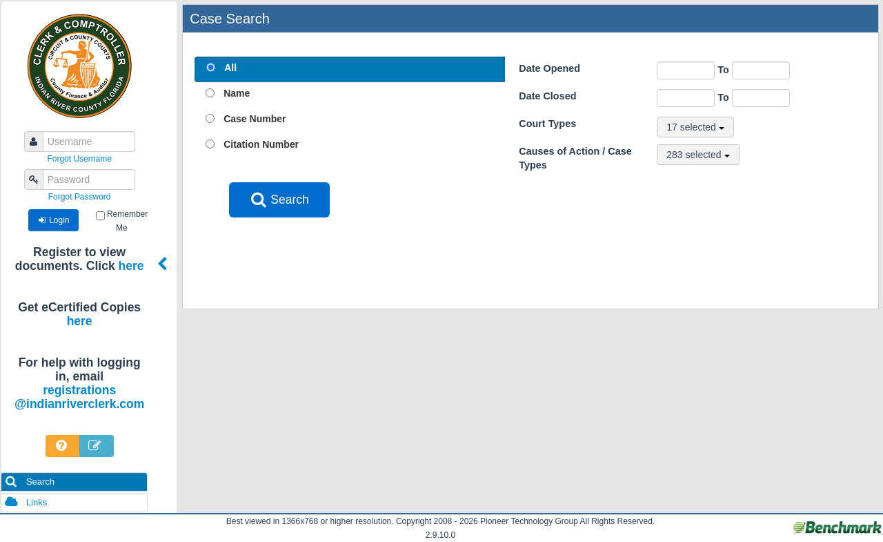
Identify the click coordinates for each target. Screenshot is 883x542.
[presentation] (334, 251)
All (230, 67)
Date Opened (549, 68)
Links (26, 502)
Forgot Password (79, 197)
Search (29, 481)
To (753, 69)
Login (53, 220)
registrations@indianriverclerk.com (79, 397)
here (131, 266)
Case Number (255, 118)
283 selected (697, 154)
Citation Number (261, 144)
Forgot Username (79, 159)
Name (237, 93)
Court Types (547, 123)
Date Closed (547, 95)
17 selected (695, 127)
